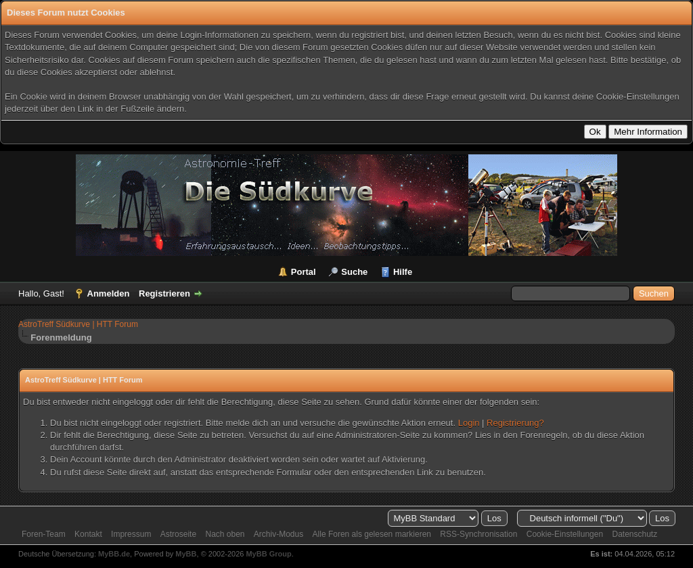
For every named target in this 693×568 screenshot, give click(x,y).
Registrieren (164, 293)
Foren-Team (44, 534)
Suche (354, 272)
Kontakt (88, 534)
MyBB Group (268, 554)
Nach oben (224, 534)
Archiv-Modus (278, 534)
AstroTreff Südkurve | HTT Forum (78, 324)
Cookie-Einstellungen (565, 534)
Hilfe (402, 272)
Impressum (131, 534)
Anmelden (108, 293)
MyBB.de (114, 554)
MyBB (185, 554)
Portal (303, 272)
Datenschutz (634, 534)
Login (469, 423)
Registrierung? (515, 423)
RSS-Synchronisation (478, 534)
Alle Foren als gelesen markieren (372, 534)
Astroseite (178, 534)
